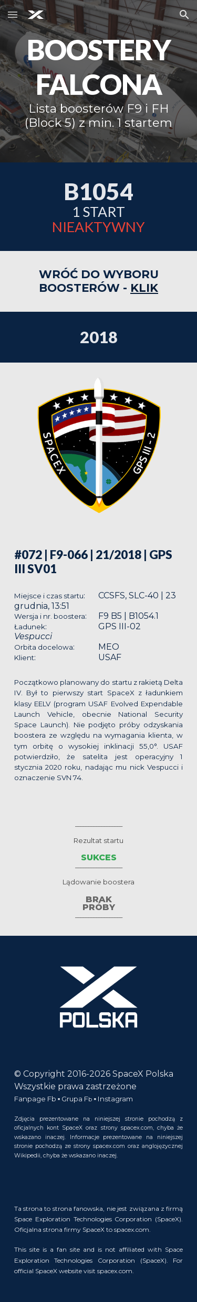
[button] (12, 14)
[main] (99, 81)
